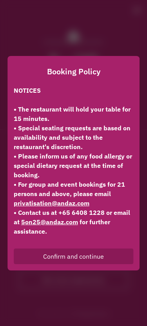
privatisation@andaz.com (51, 203)
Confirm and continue (73, 256)
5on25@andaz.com (49, 222)
